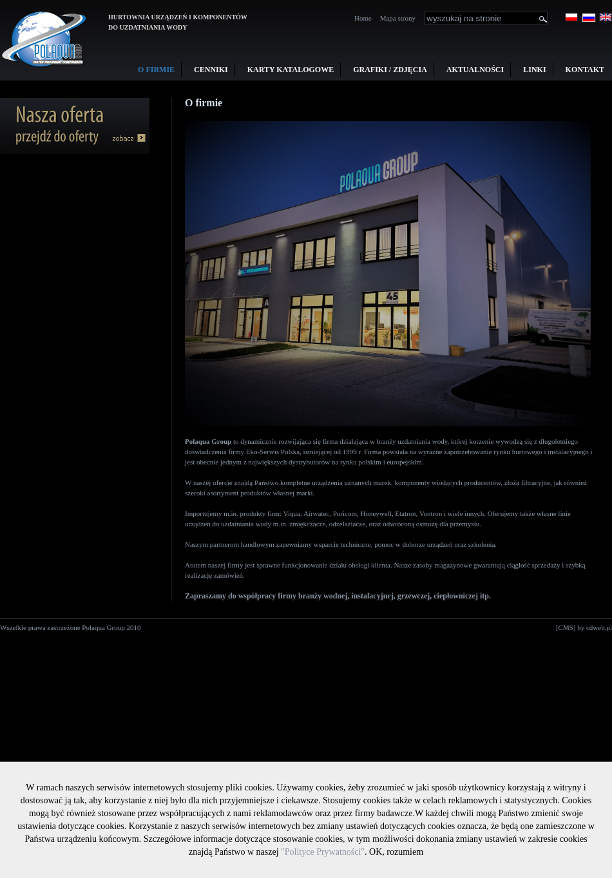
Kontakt (585, 69)
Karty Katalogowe (290, 69)
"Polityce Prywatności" (323, 852)
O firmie (156, 69)
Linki (534, 69)
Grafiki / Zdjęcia (390, 69)
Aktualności (475, 69)
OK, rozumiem (396, 852)
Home (363, 18)
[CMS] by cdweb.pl (584, 627)
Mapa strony (398, 18)
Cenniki (211, 69)
